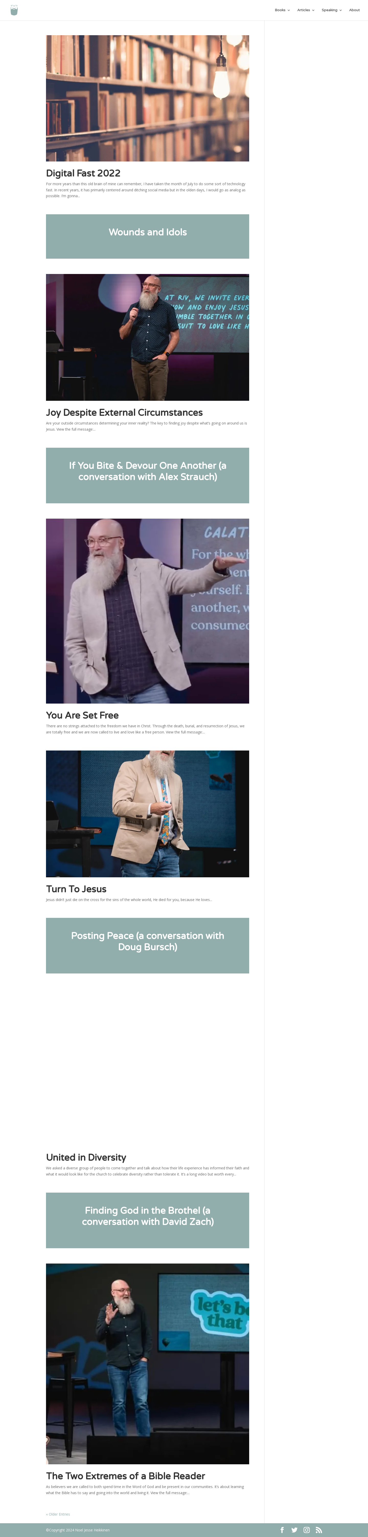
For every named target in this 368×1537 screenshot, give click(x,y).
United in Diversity (86, 1157)
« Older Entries (58, 1514)
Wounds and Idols (148, 232)
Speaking (329, 10)
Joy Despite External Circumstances (124, 412)
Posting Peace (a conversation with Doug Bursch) (147, 942)
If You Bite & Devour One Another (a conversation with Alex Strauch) (147, 471)
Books (280, 10)
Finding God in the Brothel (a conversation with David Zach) (148, 1216)
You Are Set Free (82, 715)
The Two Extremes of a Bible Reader (125, 1476)
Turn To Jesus (76, 889)
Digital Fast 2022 (83, 173)
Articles (303, 10)
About (354, 10)
